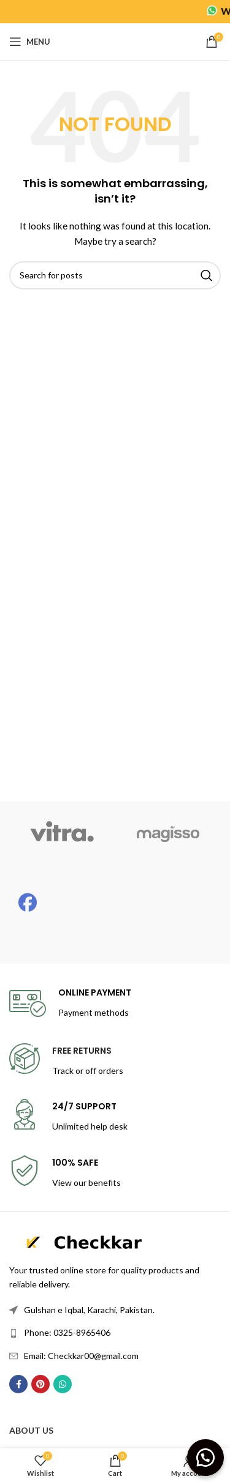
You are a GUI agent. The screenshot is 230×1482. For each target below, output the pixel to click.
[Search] (115, 275)
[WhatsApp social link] (62, 1384)
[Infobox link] (70, 1003)
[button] (205, 1457)
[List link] (115, 1310)
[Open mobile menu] (29, 41)
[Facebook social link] (18, 1384)
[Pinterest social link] (40, 1384)
